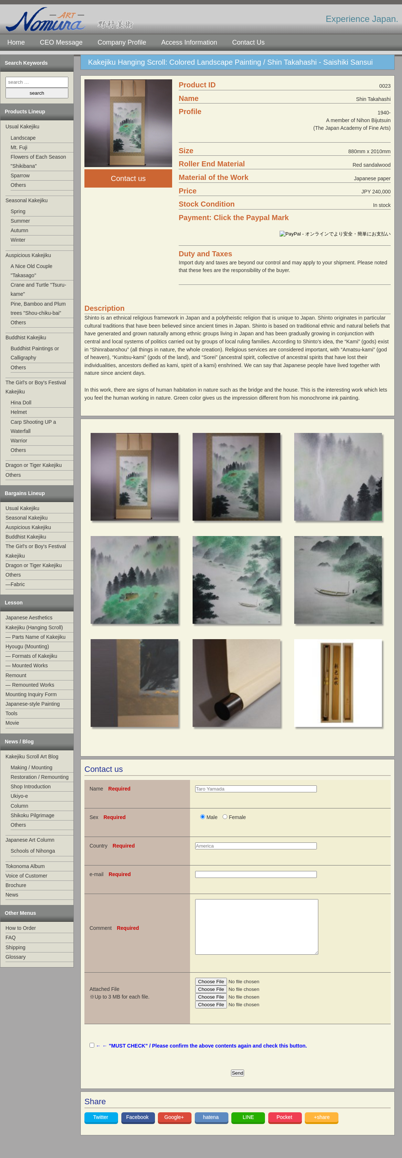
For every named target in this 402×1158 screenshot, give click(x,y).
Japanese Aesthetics (28, 618)
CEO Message (61, 42)
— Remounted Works (29, 685)
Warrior (19, 441)
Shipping (15, 947)
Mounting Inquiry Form (31, 694)
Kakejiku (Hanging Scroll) (34, 627)
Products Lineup (25, 111)
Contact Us (248, 42)
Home (16, 42)
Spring (18, 211)
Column (19, 806)
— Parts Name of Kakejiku (35, 637)
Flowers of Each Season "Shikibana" (38, 161)
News (11, 895)
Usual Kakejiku (22, 126)
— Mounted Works (26, 665)
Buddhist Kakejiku (25, 337)
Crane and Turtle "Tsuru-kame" (38, 289)
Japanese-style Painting (32, 704)
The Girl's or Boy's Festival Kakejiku (35, 387)
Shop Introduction (31, 786)
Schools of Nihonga (33, 851)
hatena (211, 1128)
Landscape (23, 138)
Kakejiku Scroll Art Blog (31, 756)
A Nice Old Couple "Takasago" (31, 270)
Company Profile (122, 42)
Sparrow (20, 175)
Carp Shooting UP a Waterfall (33, 426)
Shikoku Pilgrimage (32, 815)
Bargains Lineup (25, 493)
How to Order (20, 928)
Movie (12, 723)
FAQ (10, 937)
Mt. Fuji (19, 147)
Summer (20, 221)
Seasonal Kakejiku (26, 200)
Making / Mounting (31, 767)
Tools (11, 713)
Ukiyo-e (19, 796)
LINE (248, 1128)
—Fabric (15, 584)
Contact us (128, 178)
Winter (18, 240)
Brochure (15, 885)
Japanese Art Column (29, 840)
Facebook (138, 1128)
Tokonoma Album (25, 866)
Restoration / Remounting (40, 777)
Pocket (284, 1128)
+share (322, 1128)
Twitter (101, 1128)
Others (18, 185)
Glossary (15, 957)
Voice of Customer (26, 876)
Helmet (19, 412)
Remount (15, 675)
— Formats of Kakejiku (31, 656)
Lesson (14, 603)
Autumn (19, 230)
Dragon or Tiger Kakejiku (33, 465)
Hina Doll (21, 403)
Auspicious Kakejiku (28, 255)
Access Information (189, 42)
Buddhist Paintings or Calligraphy (35, 353)
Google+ (174, 1128)
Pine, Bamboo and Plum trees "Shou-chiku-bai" (38, 308)
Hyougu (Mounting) (27, 646)
